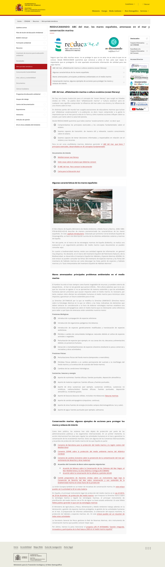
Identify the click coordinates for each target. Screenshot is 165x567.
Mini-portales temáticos (50, 21)
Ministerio (96, 11)
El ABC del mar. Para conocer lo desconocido (75, 167)
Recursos (36, 21)
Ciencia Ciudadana (22, 89)
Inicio (16, 547)
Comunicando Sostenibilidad (26, 72)
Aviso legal (68, 547)
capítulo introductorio (75, 234)
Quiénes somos (21, 27)
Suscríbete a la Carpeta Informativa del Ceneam (137, 51)
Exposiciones (20, 109)
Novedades (20, 61)
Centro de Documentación (25, 104)
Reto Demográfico (132, 11)
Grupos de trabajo (22, 99)
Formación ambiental (23, 43)
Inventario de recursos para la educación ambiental (30, 54)
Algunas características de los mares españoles (71, 72)
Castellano (129, 4)
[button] (123, 11)
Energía (104, 11)
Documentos (20, 83)
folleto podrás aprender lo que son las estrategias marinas (74, 503)
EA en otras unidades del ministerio (28, 125)
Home (19, 21)
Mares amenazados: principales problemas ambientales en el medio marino (82, 77)
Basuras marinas (111, 396)
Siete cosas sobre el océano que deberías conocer (77, 162)
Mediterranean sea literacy (68, 157)
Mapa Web (38, 547)
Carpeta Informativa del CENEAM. (137, 44)
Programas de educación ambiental (28, 94)
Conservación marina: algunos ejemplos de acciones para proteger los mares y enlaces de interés (83, 82)
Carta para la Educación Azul (69, 171)
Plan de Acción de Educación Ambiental (29, 33)
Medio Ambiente (115, 11)
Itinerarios (19, 115)
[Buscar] (145, 4)
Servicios (143, 11)
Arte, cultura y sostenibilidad (26, 78)
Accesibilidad (26, 547)
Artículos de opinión (23, 120)
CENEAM (27, 21)
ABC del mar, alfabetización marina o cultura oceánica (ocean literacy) (79, 68)
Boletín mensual (21, 38)
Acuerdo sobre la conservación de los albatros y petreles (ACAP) (87, 473)
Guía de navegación (53, 547)
